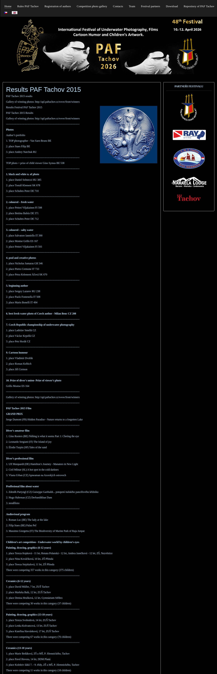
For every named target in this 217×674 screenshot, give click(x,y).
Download (172, 6)
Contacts (118, 6)
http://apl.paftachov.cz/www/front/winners (57, 101)
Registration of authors (57, 6)
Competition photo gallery (92, 6)
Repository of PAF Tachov (199, 6)
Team (132, 6)
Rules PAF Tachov (28, 6)
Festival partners (150, 6)
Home (7, 6)
